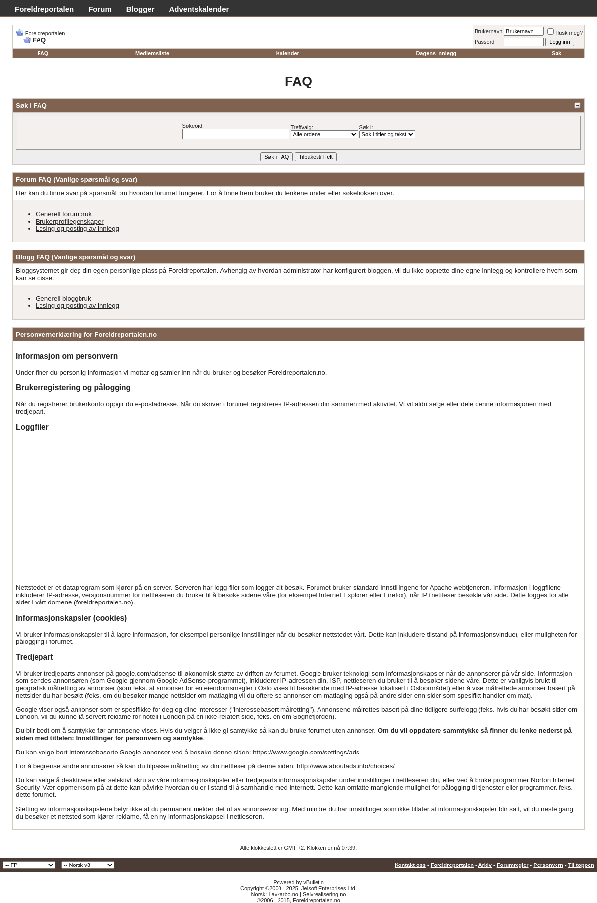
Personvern (548, 865)
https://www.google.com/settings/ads (306, 752)
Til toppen (581, 865)
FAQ (43, 53)
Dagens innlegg (436, 53)
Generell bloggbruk (63, 298)
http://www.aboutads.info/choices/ (346, 766)
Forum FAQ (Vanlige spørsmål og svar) (76, 179)
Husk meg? (565, 33)
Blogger (140, 9)
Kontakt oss (410, 865)
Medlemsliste (152, 53)
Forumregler (513, 865)
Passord (484, 42)
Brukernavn (488, 31)
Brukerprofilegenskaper (70, 221)
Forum (100, 9)
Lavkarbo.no (283, 894)
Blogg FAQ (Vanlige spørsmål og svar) (75, 257)
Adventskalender (199, 9)
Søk (556, 53)
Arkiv (485, 865)
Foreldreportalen (44, 9)
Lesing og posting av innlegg (77, 228)
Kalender (287, 53)
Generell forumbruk (64, 214)
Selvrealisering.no (324, 894)
